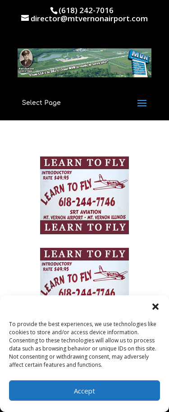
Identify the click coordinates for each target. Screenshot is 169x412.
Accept (84, 390)
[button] (155, 306)
